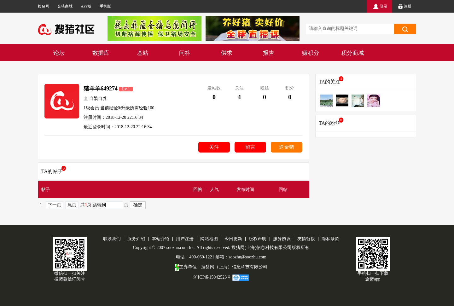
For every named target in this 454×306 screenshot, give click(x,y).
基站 (142, 53)
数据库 (100, 53)
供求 (226, 53)
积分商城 (352, 53)
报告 (268, 53)
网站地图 (209, 238)
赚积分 (310, 53)
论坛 (59, 53)
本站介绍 (160, 238)
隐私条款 (330, 238)
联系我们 (112, 238)
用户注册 (185, 238)
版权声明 (257, 238)
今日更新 (233, 238)
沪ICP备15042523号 (212, 277)
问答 (184, 53)
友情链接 (306, 238)
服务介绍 (136, 238)
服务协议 (282, 238)
